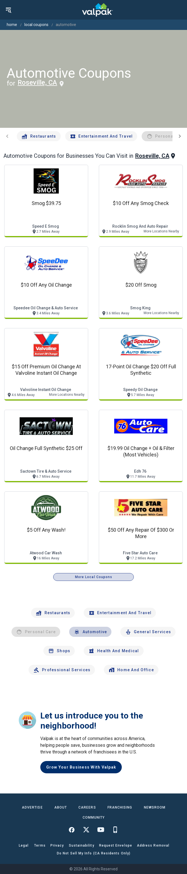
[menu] (8, 10)
